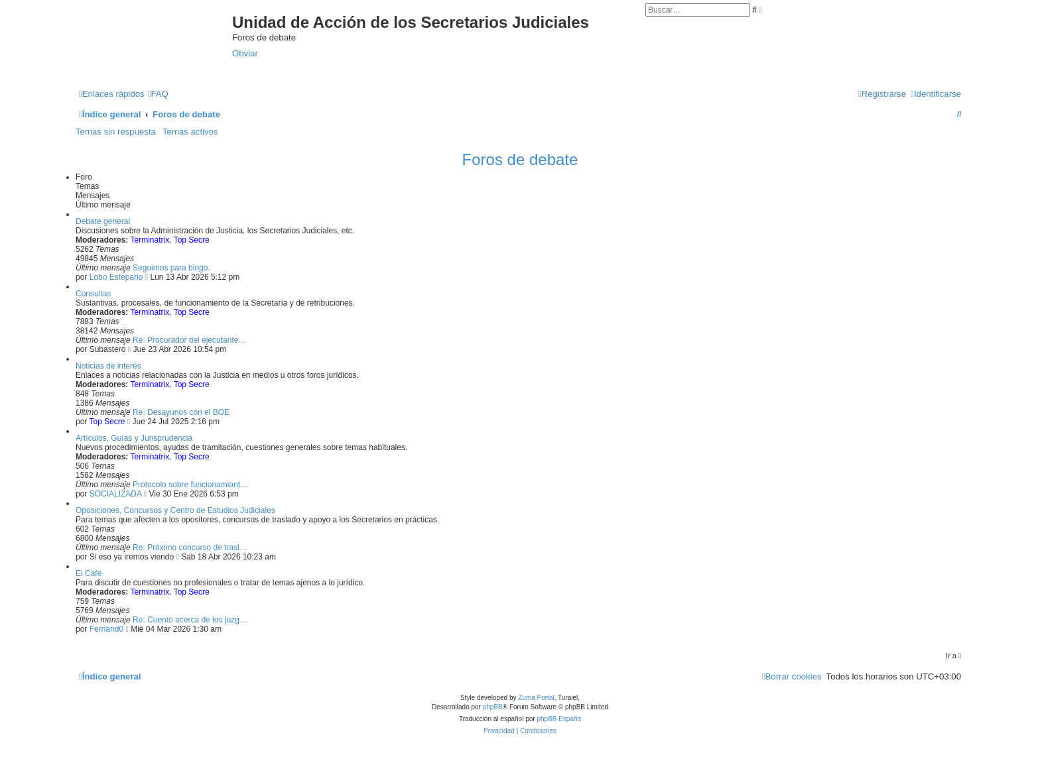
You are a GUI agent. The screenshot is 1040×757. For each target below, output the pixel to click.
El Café (88, 573)
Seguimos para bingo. (171, 267)
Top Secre (192, 240)
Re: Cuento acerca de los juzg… (190, 619)
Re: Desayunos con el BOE (181, 412)
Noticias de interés (108, 366)
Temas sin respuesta (116, 132)
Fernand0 (106, 629)
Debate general (103, 221)
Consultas (93, 293)
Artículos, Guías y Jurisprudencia (134, 438)
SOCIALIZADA (116, 493)
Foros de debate (520, 159)
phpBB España (559, 719)
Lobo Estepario (116, 277)
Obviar (245, 53)
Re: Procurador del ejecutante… (189, 340)
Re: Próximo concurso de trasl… (190, 547)
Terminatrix (149, 240)
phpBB (493, 707)
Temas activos (190, 132)
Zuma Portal (536, 697)
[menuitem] (158, 94)
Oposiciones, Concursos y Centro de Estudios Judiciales (175, 510)
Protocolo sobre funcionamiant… (190, 484)
